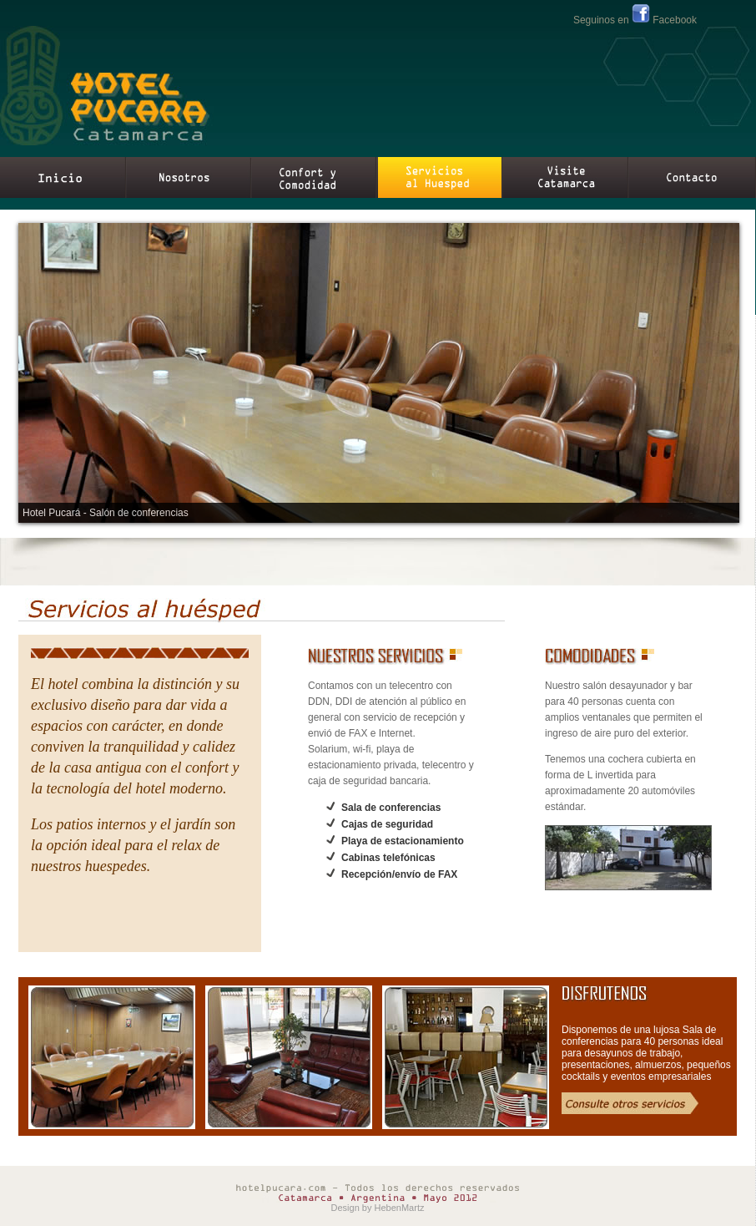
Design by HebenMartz (378, 1208)
